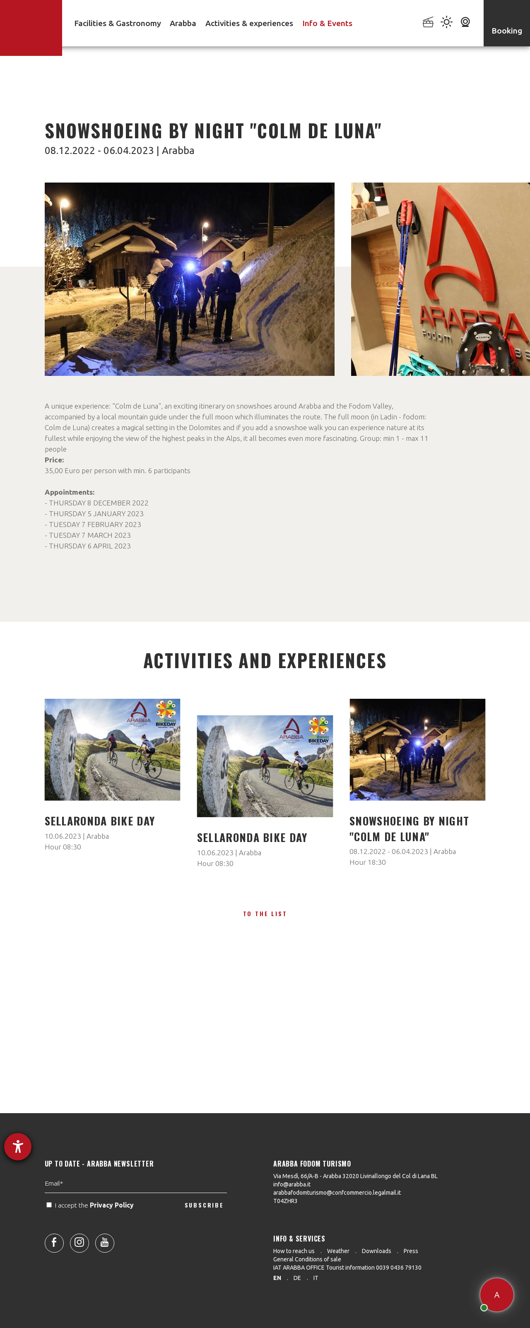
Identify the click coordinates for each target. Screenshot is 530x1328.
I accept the (90, 1231)
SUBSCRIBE (204, 1231)
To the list (265, 913)
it (315, 1278)
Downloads (376, 1251)
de (297, 1278)
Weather (338, 1251)
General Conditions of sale (307, 1259)
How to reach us (294, 1251)
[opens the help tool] (17, 1146)
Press (411, 1251)
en (277, 1278)
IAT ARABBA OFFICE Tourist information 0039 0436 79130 (347, 1267)
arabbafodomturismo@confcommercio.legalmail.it (337, 1192)
